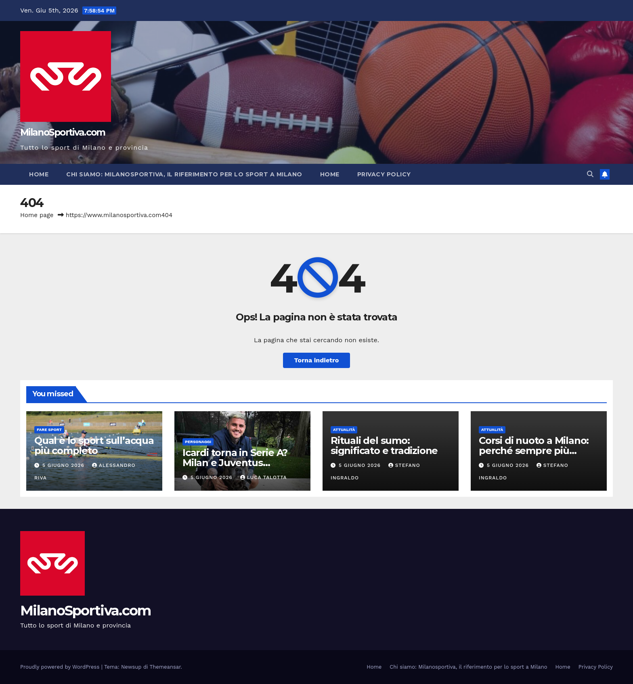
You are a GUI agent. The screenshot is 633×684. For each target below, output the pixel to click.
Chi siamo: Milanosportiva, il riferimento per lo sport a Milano (184, 174)
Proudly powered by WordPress (60, 667)
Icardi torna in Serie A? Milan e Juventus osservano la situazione (237, 463)
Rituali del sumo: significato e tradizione (384, 445)
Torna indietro (316, 360)
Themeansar (165, 667)
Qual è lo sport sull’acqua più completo (94, 445)
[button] (590, 174)
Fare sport (49, 429)
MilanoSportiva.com (62, 132)
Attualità (344, 429)
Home (38, 174)
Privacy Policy (384, 174)
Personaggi (198, 441)
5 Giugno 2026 (64, 465)
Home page (37, 215)
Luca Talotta (263, 477)
